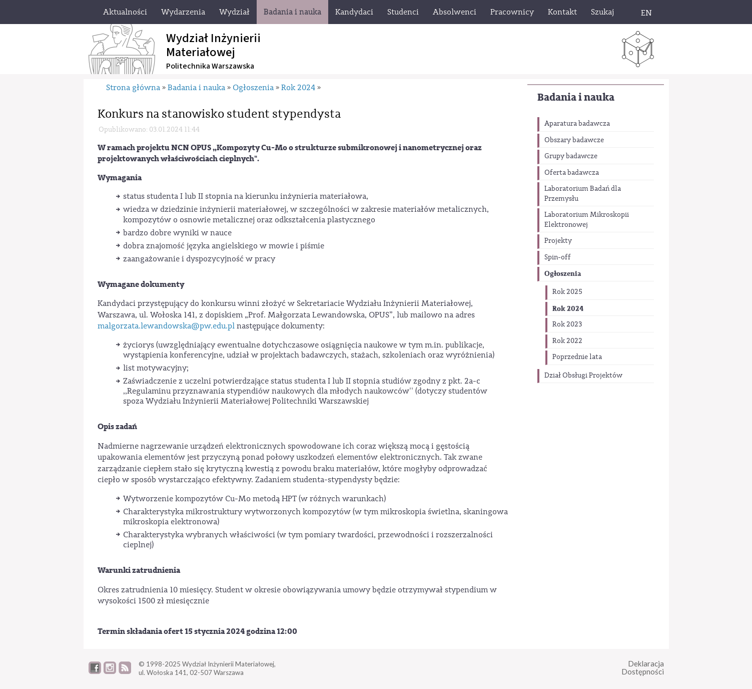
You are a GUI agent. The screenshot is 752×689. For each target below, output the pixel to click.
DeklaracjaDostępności (642, 667)
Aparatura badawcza (577, 123)
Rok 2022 (567, 341)
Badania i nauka (575, 97)
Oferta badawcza (571, 172)
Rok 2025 (567, 291)
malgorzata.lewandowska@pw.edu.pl (166, 326)
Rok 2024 (567, 308)
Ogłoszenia (562, 273)
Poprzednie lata (577, 357)
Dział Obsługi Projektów (583, 375)
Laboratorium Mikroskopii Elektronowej (586, 219)
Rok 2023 (567, 324)
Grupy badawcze (570, 156)
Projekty (558, 240)
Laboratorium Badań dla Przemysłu (582, 193)
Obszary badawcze (574, 140)
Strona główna (133, 88)
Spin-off (557, 257)
